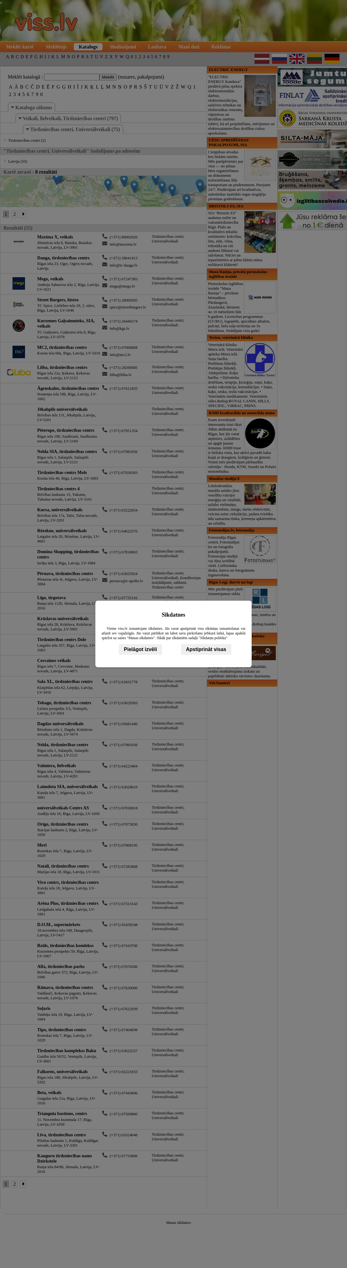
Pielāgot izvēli (140, 649)
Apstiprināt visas (206, 649)
